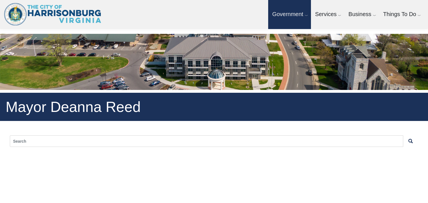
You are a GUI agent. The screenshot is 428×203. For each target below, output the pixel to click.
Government (287, 14)
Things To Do (399, 14)
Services (326, 14)
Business (359, 14)
